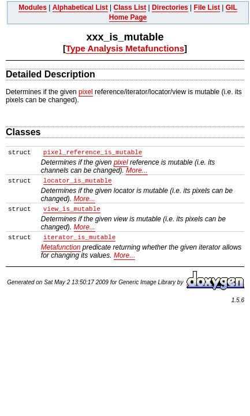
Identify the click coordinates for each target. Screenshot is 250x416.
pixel (86, 92)
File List (207, 7)
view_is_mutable (71, 209)
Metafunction (61, 247)
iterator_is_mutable (79, 237)
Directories (170, 7)
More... (136, 170)
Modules (32, 7)
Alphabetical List (80, 7)
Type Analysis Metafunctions (125, 48)
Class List (130, 7)
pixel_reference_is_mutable (93, 152)
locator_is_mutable (77, 180)
